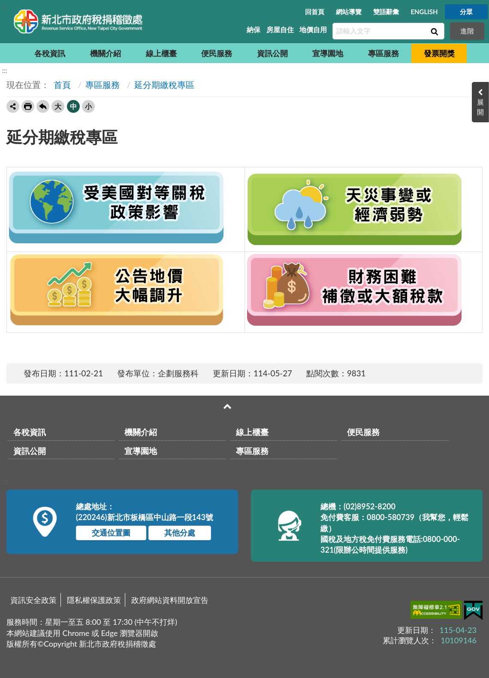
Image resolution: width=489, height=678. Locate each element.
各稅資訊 (49, 53)
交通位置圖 (111, 532)
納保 (253, 29)
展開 (480, 107)
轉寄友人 (12, 106)
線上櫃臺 (161, 53)
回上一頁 (42, 106)
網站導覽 (349, 11)
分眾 (466, 11)
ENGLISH (424, 11)
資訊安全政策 (33, 600)
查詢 (433, 31)
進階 (467, 31)
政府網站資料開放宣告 (169, 600)
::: (4, 7)
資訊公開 (272, 53)
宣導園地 (327, 53)
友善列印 (27, 106)
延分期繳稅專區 (164, 84)
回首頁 (314, 11)
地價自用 (313, 29)
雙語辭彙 (386, 11)
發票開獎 (439, 53)
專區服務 (383, 53)
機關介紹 (105, 53)
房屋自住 (280, 29)
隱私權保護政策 (94, 600)
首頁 (61, 84)
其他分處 (179, 532)
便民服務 (216, 53)
